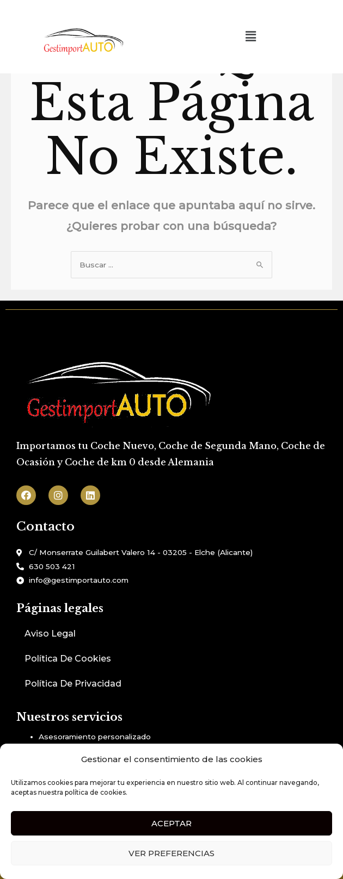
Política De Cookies (67, 658)
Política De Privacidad (72, 683)
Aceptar (171, 823)
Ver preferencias (171, 853)
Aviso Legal (50, 633)
